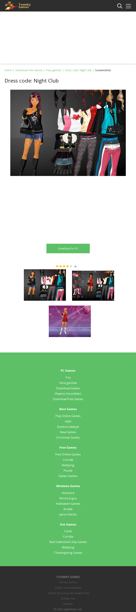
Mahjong (68, 465)
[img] (128, 6)
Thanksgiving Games (68, 553)
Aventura (68, 493)
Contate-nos (68, 598)
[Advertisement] (68, 38)
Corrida (68, 460)
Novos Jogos (68, 498)
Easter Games (68, 476)
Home (8, 70)
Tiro (68, 377)
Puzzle (68, 471)
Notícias (68, 604)
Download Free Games (28, 70)
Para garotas (53, 70)
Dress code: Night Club (78, 70)
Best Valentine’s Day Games (68, 542)
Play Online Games (68, 416)
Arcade (68, 509)
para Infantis (68, 514)
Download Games (68, 388)
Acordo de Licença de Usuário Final (68, 593)
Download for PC (68, 248)
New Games (68, 432)
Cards (68, 531)
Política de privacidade (68, 587)
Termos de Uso (68, 582)
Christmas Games (68, 437)
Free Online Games (68, 454)
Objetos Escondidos (68, 394)
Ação (68, 421)
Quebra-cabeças (68, 427)
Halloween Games (68, 504)
